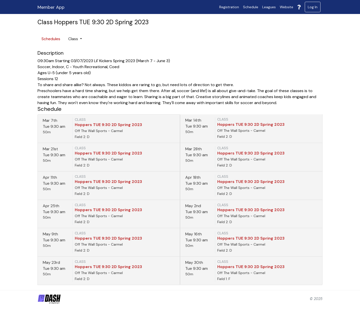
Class (73, 38)
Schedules (51, 38)
